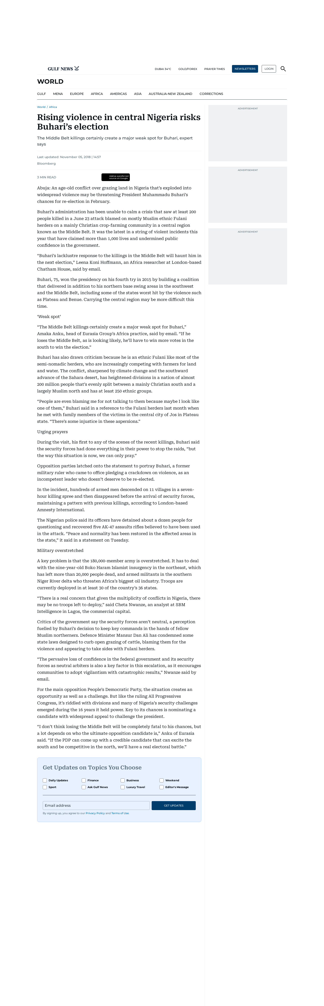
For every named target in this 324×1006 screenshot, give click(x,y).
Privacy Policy (95, 813)
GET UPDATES (173, 805)
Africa (53, 107)
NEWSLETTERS (245, 68)
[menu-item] (41, 94)
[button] (40, 68)
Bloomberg (46, 163)
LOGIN (269, 68)
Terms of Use (120, 813)
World (41, 107)
